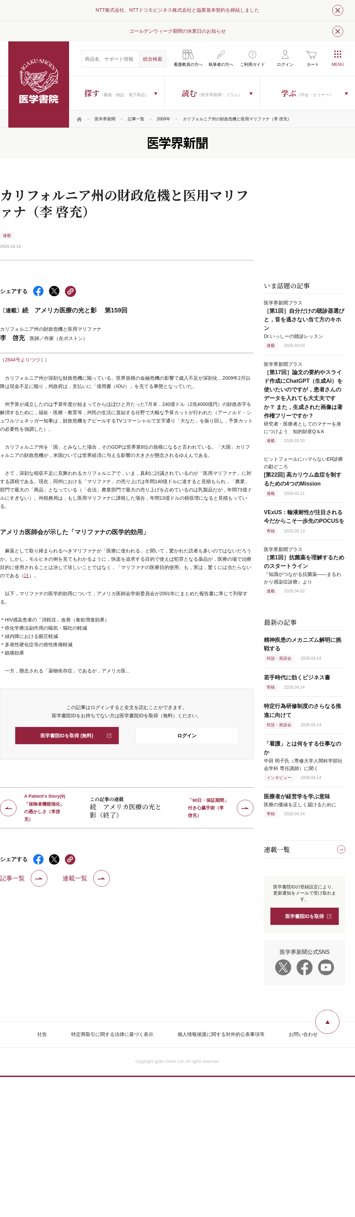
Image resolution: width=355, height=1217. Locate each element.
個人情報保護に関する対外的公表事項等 (221, 1034)
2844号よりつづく (25, 359)
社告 (42, 1034)
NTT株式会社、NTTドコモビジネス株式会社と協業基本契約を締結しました (177, 10)
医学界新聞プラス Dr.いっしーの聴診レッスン (304, 319)
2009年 (163, 119)
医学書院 (38, 84)
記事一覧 (136, 119)
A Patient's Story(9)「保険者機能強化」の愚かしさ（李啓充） (44, 808)
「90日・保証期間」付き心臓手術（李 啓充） (208, 808)
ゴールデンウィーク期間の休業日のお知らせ (177, 31)
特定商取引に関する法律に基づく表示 (112, 1034)
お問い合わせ (303, 1034)
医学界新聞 (105, 119)
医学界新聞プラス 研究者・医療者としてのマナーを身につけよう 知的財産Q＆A (303, 397)
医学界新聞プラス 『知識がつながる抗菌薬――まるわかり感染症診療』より (304, 566)
